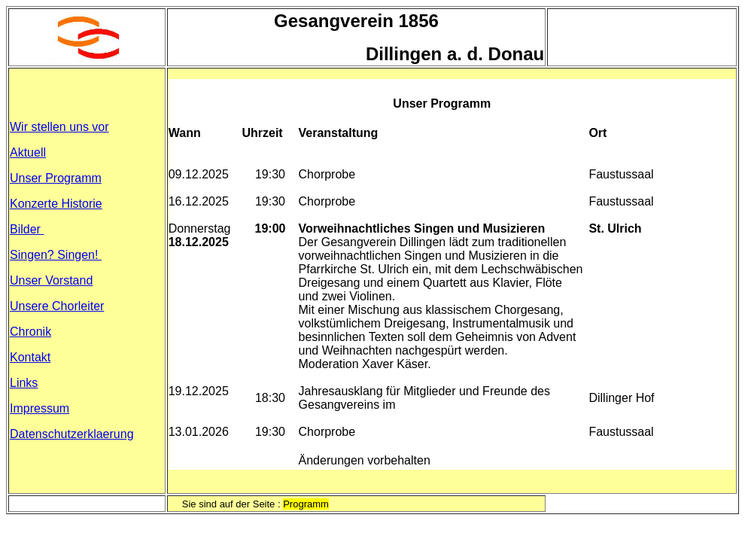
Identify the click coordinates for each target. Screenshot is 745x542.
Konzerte (56, 203)
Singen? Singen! (56, 254)
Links (24, 382)
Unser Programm (56, 178)
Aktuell (28, 152)
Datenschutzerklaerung (72, 434)
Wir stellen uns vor (59, 126)
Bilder (27, 229)
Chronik (30, 331)
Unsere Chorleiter (57, 306)
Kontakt (30, 357)
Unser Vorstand (51, 280)
